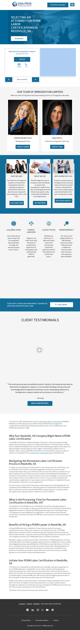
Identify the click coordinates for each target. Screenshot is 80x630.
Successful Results (63, 201)
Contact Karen (23, 147)
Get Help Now (40, 203)
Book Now (19, 39)
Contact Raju (57, 147)
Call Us (22, 59)
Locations (22, 604)
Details (19, 65)
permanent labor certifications (50, 422)
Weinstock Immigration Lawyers (22, 51)
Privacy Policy (26, 620)
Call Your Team (16, 203)
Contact (55, 620)
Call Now (62, 305)
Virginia (29, 604)
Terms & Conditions (41, 620)
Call (26, 65)
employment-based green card (41, 453)
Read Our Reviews (40, 403)
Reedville (36, 604)
